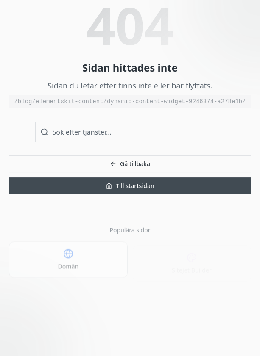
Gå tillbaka (130, 164)
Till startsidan (130, 186)
